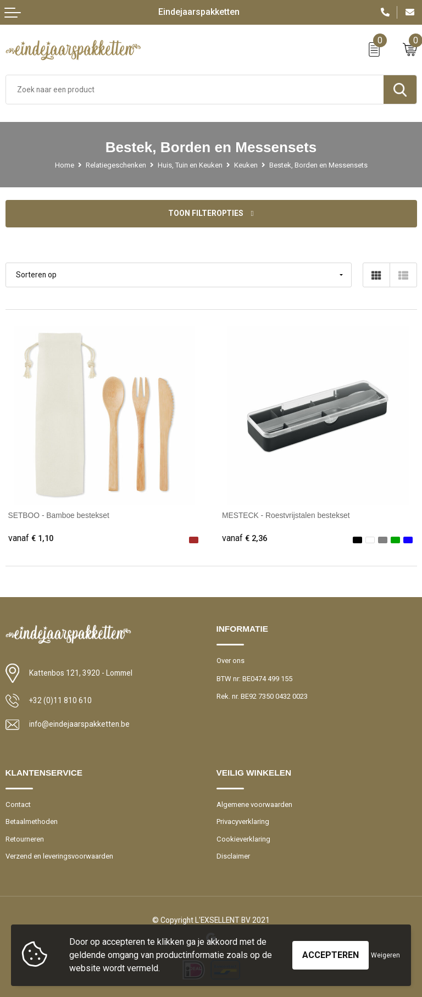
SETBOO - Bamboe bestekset (58, 515)
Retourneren (24, 839)
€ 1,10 (30, 538)
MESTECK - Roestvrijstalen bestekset (286, 515)
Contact (18, 804)
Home (64, 165)
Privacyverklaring (242, 821)
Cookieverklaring (243, 839)
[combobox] (195, 89)
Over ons (230, 660)
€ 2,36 (244, 538)
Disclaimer (233, 856)
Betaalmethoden (31, 821)
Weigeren (385, 955)
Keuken (246, 165)
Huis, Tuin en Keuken (190, 165)
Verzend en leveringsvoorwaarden (59, 856)
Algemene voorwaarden (254, 804)
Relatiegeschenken (116, 165)
